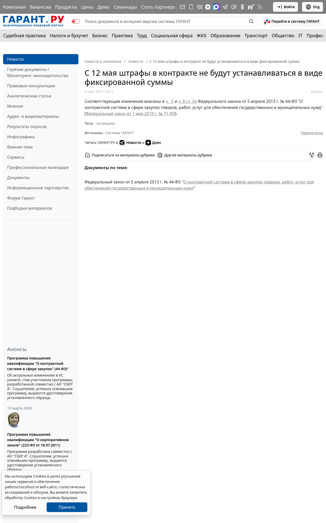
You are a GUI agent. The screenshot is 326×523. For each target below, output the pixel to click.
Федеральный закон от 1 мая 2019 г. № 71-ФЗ (130, 113)
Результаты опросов (27, 126)
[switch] (76, 21)
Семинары (125, 7)
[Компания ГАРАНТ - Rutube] (251, 7)
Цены (87, 7)
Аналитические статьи (29, 96)
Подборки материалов (29, 208)
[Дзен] (207, 6)
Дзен (153, 142)
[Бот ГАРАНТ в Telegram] (234, 7)
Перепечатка (312, 132)
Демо (103, 7)
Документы (18, 177)
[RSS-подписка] (260, 7)
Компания (14, 7)
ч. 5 (169, 101)
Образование (225, 35)
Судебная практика (24, 35)
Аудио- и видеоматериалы (33, 116)
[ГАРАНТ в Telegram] (225, 7)
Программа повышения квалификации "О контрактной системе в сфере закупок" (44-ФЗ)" (38, 363)
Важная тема (20, 147)
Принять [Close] (67, 507)
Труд (142, 35)
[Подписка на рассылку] (182, 7)
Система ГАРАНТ (119, 132)
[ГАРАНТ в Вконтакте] (200, 7)
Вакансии (40, 7)
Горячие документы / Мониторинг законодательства (38, 72)
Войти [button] (285, 7)
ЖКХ (202, 35)
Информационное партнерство (38, 188)
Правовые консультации (31, 86)
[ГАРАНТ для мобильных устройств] (191, 7)
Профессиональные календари (38, 167)
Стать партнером (160, 7)
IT (300, 35)
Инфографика (21, 137)
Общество (283, 35)
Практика (122, 35)
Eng (312, 7)
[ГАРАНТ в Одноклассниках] (242, 7)
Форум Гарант (21, 198)
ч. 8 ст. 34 (187, 101)
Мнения (15, 106)
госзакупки (105, 123)
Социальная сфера (172, 35)
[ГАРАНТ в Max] (216, 7)
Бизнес (100, 35)
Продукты (66, 7)
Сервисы (15, 157)
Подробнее (25, 507)
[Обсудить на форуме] (312, 155)
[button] (292, 21)
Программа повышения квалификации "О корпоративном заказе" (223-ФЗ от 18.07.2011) (38, 439)
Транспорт (256, 35)
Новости (15, 59)
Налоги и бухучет (69, 35)
